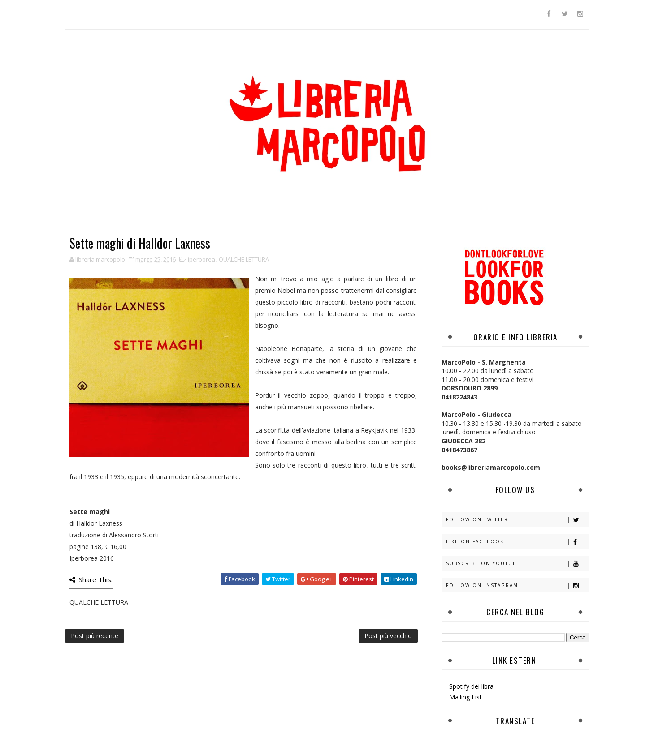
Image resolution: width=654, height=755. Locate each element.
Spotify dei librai (472, 686)
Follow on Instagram (517, 585)
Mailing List (465, 697)
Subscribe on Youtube (517, 563)
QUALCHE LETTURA (244, 259)
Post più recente (94, 635)
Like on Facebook (517, 541)
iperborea (201, 259)
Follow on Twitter (517, 519)
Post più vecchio (388, 635)
